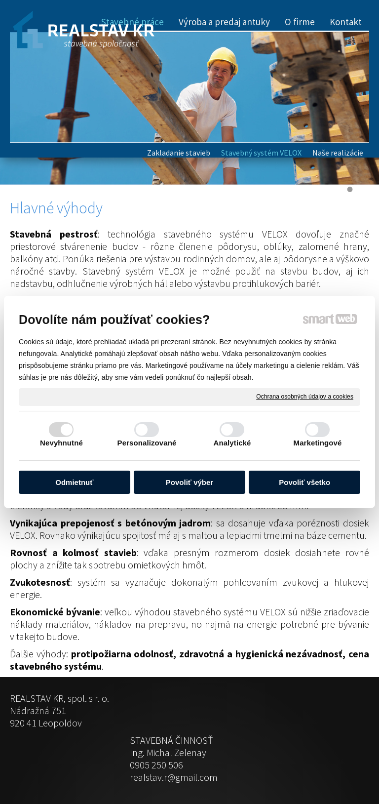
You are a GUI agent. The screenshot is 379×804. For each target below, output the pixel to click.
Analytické (232, 443)
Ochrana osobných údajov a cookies (304, 396)
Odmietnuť (74, 482)
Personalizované (147, 443)
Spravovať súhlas (331, 775)
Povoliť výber (189, 482)
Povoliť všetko (304, 482)
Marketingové (318, 443)
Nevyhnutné (61, 443)
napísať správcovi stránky (169, 775)
